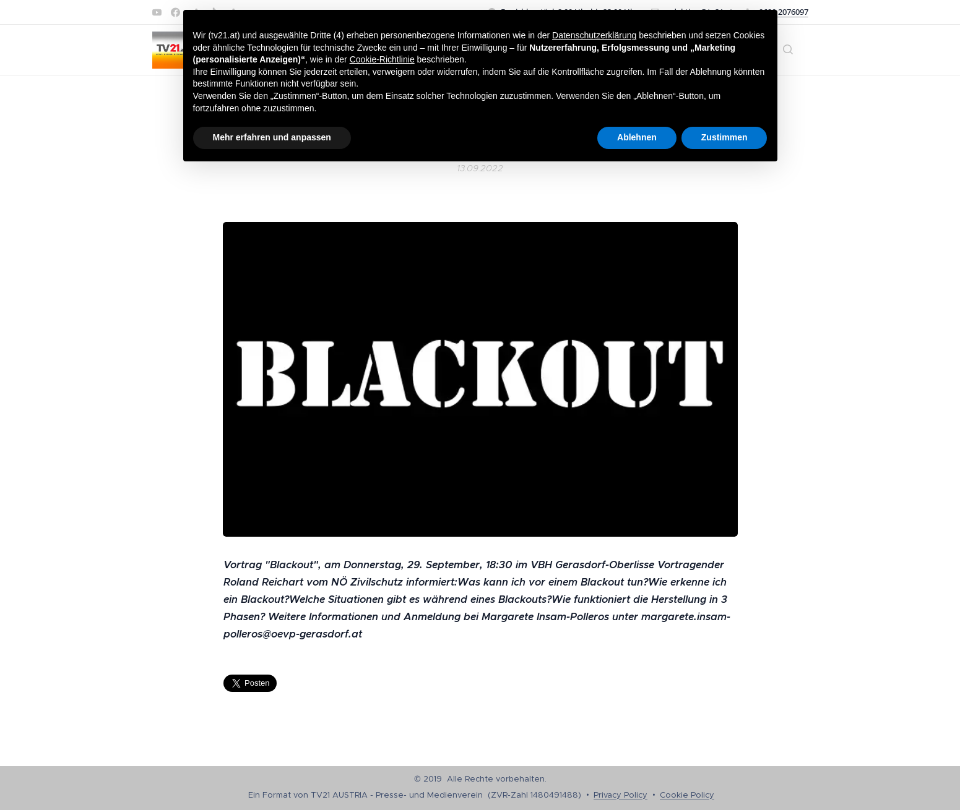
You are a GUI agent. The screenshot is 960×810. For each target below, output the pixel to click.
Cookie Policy (687, 795)
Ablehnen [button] (637, 137)
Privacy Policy (620, 795)
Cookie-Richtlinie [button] (382, 59)
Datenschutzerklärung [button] (594, 35)
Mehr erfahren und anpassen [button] (272, 137)
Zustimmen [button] (724, 137)
